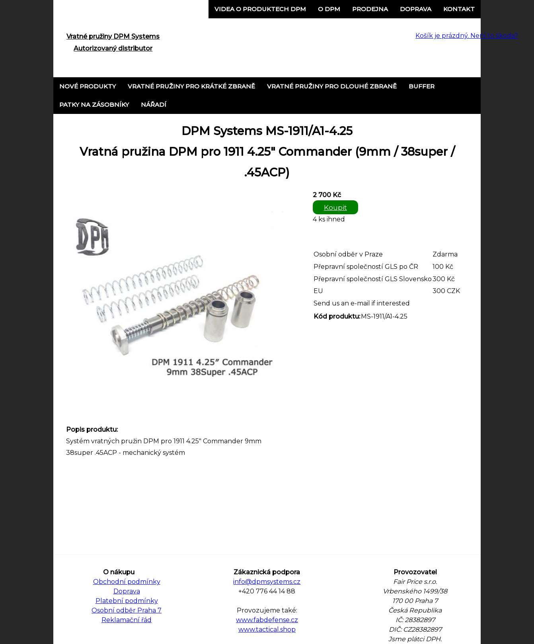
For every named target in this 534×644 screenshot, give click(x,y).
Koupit (335, 207)
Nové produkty (87, 86)
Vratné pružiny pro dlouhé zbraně (332, 86)
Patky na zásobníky (94, 104)
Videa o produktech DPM (260, 9)
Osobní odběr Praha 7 (127, 610)
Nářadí (153, 104)
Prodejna (370, 9)
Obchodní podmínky (126, 581)
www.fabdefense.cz (267, 620)
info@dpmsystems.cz (266, 581)
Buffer (422, 86)
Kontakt (459, 9)
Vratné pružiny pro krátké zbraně (191, 86)
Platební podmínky (126, 601)
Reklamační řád (126, 620)
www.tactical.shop (267, 629)
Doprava (415, 9)
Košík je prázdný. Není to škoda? (466, 35)
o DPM (329, 9)
